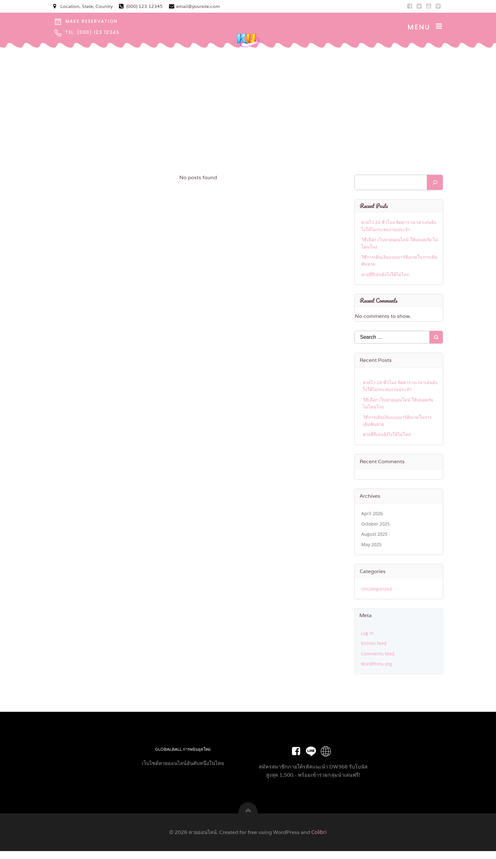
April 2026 (372, 515)
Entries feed (374, 644)
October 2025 (376, 525)
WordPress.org (377, 665)
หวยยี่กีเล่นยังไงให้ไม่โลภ (386, 275)
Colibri (319, 840)
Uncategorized (377, 590)
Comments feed (378, 655)
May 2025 (372, 545)
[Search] (435, 183)
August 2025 (375, 535)
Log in (368, 634)
